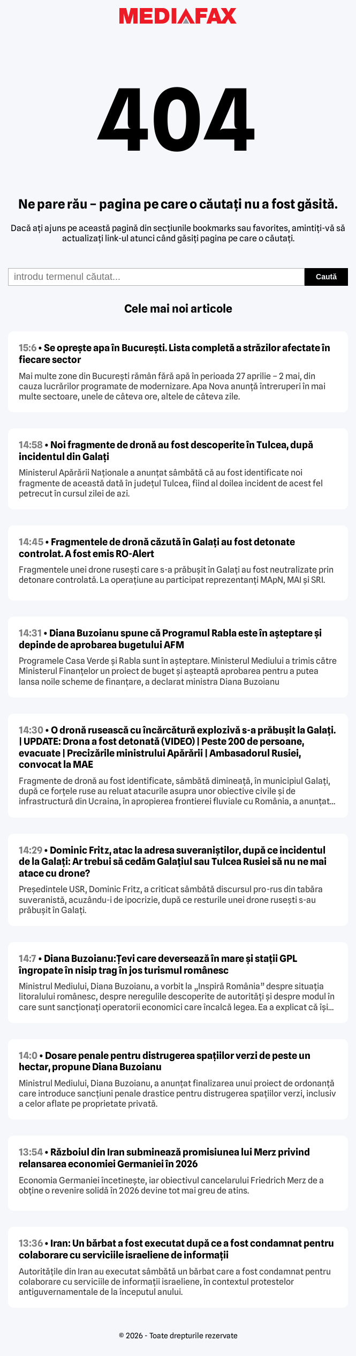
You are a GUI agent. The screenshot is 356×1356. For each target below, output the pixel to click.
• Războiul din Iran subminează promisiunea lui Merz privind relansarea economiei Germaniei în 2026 (164, 1157)
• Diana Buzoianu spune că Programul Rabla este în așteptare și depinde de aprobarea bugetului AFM (170, 638)
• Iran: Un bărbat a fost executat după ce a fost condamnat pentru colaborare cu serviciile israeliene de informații (176, 1249)
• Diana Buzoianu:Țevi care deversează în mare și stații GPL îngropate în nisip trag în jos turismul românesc (158, 964)
